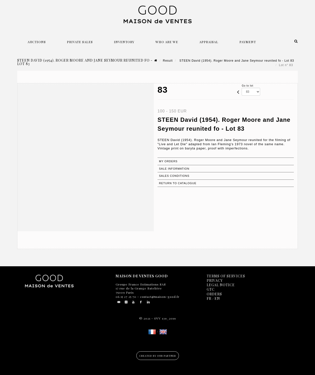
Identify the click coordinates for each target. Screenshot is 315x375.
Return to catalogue (177, 183)
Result (168, 60)
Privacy (215, 280)
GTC (211, 289)
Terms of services (226, 276)
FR (209, 298)
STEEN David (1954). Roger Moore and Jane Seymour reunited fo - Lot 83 (236, 60)
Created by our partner (157, 355)
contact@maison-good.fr (159, 297)
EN (217, 298)
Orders (214, 294)
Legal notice (221, 285)
